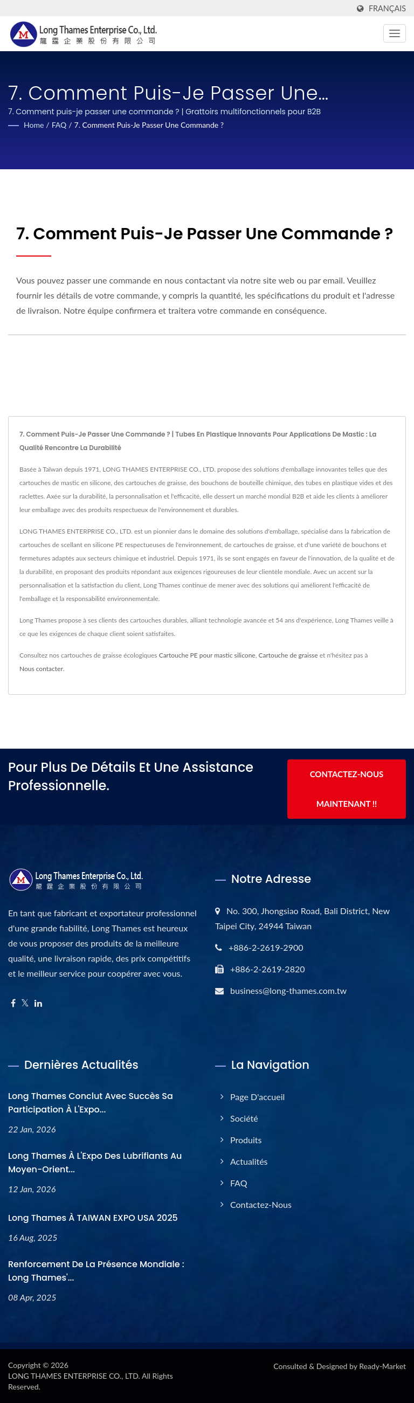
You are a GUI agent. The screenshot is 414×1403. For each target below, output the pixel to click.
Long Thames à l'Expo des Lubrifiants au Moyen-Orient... (95, 1163)
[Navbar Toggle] (394, 33)
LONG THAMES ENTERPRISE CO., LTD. (74, 1375)
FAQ (59, 124)
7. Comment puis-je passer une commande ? (149, 124)
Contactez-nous (261, 1204)
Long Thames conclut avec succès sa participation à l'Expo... (90, 1103)
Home (34, 124)
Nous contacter (41, 669)
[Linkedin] (38, 1003)
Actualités (249, 1161)
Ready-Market (382, 1366)
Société (244, 1118)
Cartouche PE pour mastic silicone (207, 655)
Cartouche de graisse (288, 655)
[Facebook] (13, 1003)
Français (387, 8)
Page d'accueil (257, 1096)
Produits (245, 1140)
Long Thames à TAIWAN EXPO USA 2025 (93, 1218)
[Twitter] (25, 1003)
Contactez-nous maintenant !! (347, 790)
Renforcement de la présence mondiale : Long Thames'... (96, 1271)
